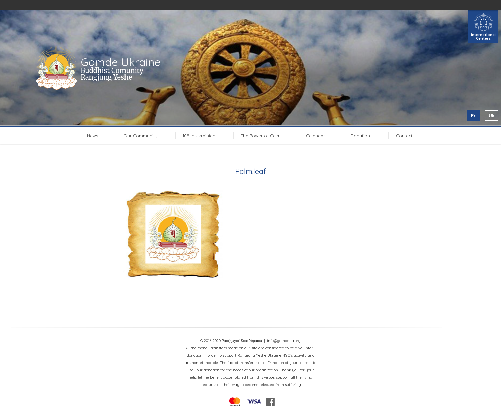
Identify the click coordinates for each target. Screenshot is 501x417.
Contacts (405, 135)
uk (492, 115)
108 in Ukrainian (199, 135)
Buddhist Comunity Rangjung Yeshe (112, 73)
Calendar (315, 135)
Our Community (140, 135)
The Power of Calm (261, 135)
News (92, 135)
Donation (360, 135)
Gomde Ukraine (121, 62)
